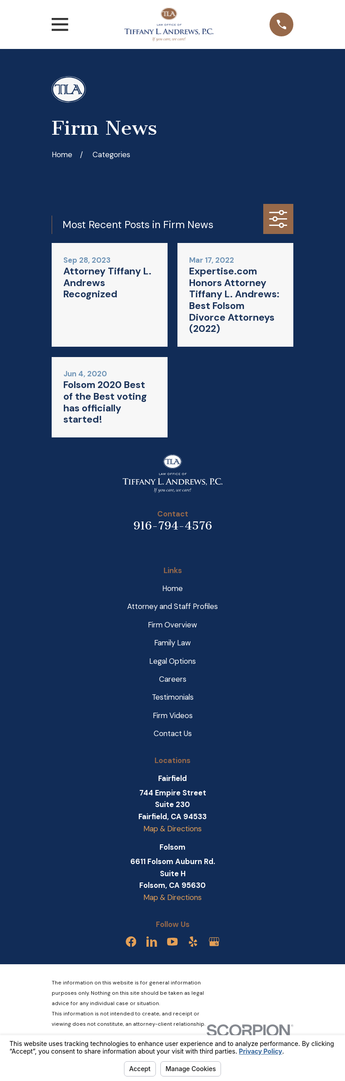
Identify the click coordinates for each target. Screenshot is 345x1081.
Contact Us (173, 733)
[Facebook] (131, 941)
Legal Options (172, 661)
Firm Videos (173, 715)
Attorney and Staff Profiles (172, 606)
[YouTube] (172, 941)
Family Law (172, 643)
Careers (172, 679)
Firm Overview (172, 625)
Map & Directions (172, 829)
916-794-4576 (172, 525)
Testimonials (173, 697)
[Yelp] (193, 941)
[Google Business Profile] (214, 941)
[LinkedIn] (151, 941)
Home (172, 588)
